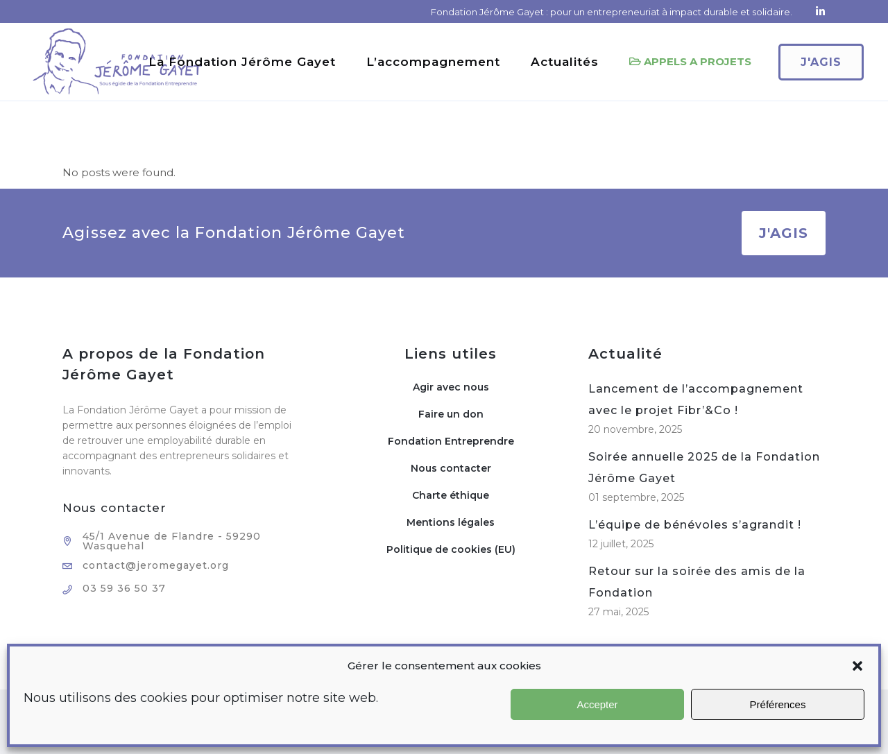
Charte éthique (450, 495)
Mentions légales (451, 522)
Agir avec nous (451, 387)
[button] (857, 666)
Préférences (778, 704)
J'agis (802, 62)
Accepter (597, 704)
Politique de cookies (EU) (450, 549)
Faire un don (451, 414)
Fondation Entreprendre (451, 441)
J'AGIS (783, 233)
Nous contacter (451, 468)
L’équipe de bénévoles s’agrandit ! (694, 524)
